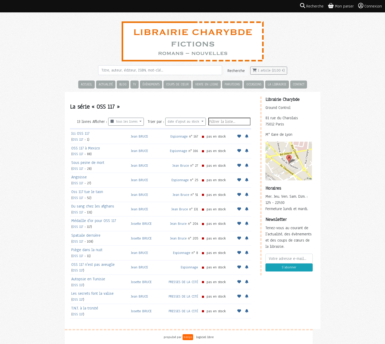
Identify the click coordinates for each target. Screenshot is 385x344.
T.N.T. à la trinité (84, 308)
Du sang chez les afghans (92, 206)
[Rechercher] (160, 70)
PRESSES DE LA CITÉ (183, 281)
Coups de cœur (177, 84)
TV (134, 84)
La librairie (277, 84)
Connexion (370, 6)
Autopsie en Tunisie (88, 279)
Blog (123, 84)
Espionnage (179, 136)
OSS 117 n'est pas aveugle (93, 264)
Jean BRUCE (139, 136)
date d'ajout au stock (184, 121)
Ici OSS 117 (80, 133)
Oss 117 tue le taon (87, 191)
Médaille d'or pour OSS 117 (93, 220)
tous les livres (125, 121)
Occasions (253, 84)
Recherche (236, 70)
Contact (298, 84)
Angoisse (79, 177)
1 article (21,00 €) (269, 70)
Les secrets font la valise (92, 293)
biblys (188, 337)
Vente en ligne (206, 84)
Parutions (232, 84)
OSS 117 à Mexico (85, 148)
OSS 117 (77, 139)
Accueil (86, 84)
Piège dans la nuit (87, 249)
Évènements (151, 84)
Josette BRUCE (141, 223)
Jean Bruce (180, 165)
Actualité (106, 84)
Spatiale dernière (85, 235)
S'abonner (289, 267)
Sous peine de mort (87, 162)
